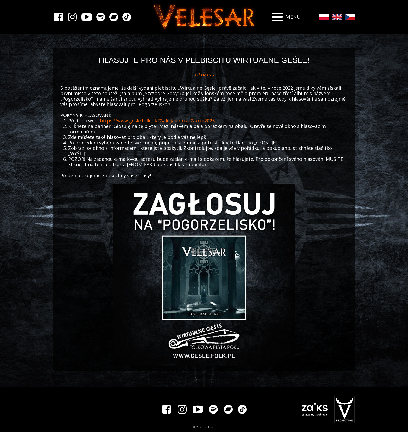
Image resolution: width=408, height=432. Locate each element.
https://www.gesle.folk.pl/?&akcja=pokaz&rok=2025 (157, 121)
